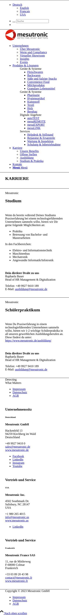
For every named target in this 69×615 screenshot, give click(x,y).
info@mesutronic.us (17, 517)
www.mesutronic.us (17, 520)
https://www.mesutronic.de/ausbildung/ (28, 340)
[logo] (26, 39)
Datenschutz (20, 392)
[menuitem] (38, 9)
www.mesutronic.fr (16, 580)
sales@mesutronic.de (17, 446)
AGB (16, 395)
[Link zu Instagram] (18, 462)
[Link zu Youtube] (17, 466)
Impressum (19, 389)
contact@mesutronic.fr (18, 577)
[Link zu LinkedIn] (18, 459)
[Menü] (20, 167)
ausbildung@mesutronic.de (31, 289)
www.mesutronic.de (17, 450)
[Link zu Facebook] (18, 456)
